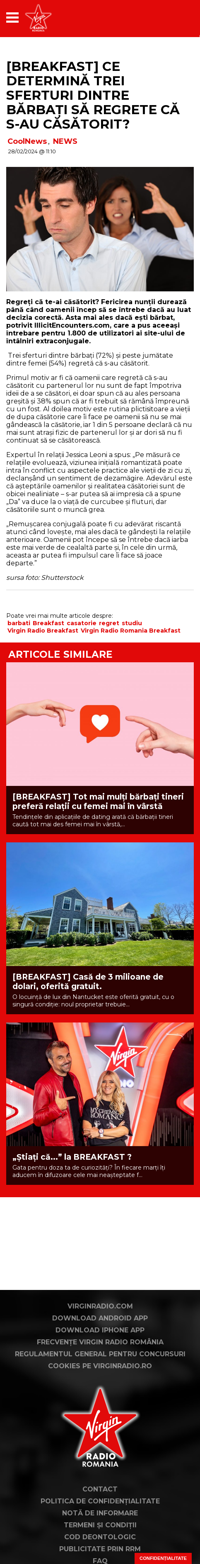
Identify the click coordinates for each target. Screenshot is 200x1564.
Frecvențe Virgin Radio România (100, 1342)
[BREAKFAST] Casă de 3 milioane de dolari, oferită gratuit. (88, 981)
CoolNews (27, 141)
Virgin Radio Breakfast (42, 630)
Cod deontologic (100, 1537)
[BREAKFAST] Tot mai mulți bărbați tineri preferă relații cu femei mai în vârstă (98, 801)
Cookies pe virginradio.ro (100, 1366)
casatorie (81, 623)
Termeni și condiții (100, 1525)
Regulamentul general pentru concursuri (100, 1354)
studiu (132, 623)
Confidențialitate (163, 1558)
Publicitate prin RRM (100, 1549)
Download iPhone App (100, 1330)
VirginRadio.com (100, 1306)
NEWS (65, 141)
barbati (18, 623)
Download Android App (100, 1318)
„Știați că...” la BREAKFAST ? (72, 1157)
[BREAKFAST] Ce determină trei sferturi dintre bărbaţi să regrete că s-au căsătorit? (93, 95)
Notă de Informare (100, 1513)
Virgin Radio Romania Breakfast (131, 630)
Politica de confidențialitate (100, 1501)
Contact (100, 1489)
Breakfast (48, 623)
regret (109, 623)
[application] (173, 17)
